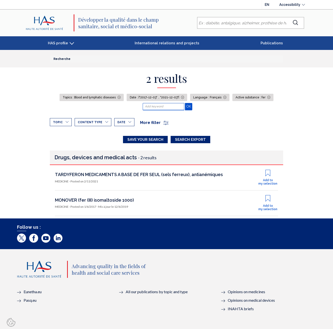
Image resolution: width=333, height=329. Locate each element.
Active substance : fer (251, 97)
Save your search (145, 139)
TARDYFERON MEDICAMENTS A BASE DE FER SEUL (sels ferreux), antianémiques (139, 174)
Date (121, 122)
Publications (272, 43)
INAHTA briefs (241, 308)
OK (189, 106)
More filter (154, 122)
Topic (58, 122)
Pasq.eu (30, 300)
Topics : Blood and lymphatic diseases (89, 97)
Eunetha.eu (33, 291)
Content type (90, 122)
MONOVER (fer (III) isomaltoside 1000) (94, 200)
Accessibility (289, 5)
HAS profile (58, 43)
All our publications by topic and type (157, 291)
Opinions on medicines (246, 291)
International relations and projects (167, 43)
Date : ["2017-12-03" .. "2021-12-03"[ (155, 97)
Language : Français (207, 97)
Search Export (190, 139)
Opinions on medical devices (251, 300)
